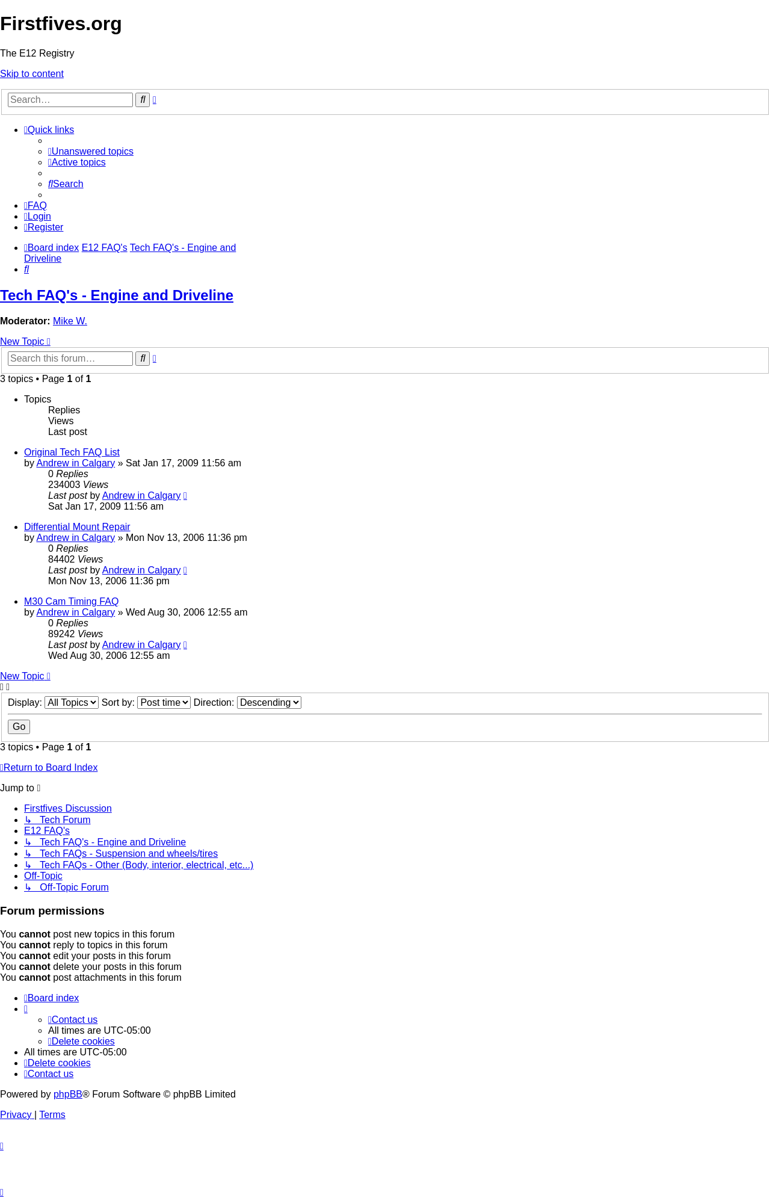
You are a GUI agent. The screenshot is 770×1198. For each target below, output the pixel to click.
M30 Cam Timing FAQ (71, 601)
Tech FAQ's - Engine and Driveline (116, 295)
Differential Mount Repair (77, 527)
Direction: (247, 702)
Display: (53, 702)
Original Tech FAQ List (72, 452)
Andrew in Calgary (75, 463)
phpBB (68, 1094)
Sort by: (146, 702)
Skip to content (32, 74)
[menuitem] (91, 151)
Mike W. (70, 321)
